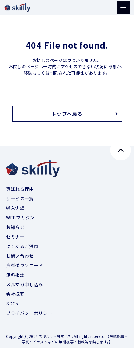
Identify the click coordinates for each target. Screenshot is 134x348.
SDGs (12, 303)
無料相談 (15, 275)
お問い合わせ (20, 255)
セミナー (15, 236)
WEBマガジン (20, 217)
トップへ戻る (67, 113)
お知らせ (15, 227)
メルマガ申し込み (24, 284)
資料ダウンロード (24, 265)
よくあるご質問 (22, 246)
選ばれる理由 (20, 189)
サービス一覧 (20, 198)
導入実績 (15, 208)
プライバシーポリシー (29, 313)
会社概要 (15, 294)
